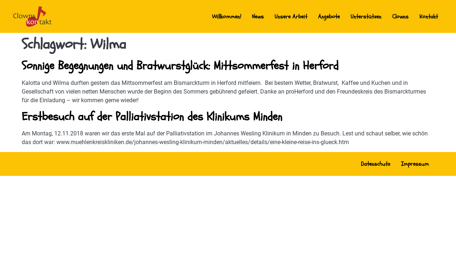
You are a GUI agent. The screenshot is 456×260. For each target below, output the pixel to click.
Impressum (415, 164)
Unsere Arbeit (291, 17)
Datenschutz (375, 164)
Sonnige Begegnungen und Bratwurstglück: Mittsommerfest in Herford (180, 66)
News (258, 17)
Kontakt (428, 17)
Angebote (329, 17)
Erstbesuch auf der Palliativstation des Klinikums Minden (152, 117)
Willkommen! (226, 17)
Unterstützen (366, 17)
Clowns (400, 17)
